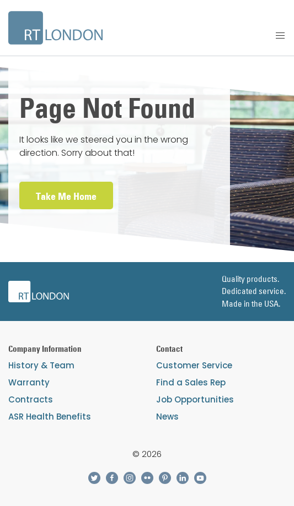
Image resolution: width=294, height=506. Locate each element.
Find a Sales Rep (191, 382)
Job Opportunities (195, 399)
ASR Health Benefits (49, 416)
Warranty (29, 382)
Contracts (30, 399)
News (167, 416)
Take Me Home (66, 196)
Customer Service (194, 365)
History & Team (41, 365)
